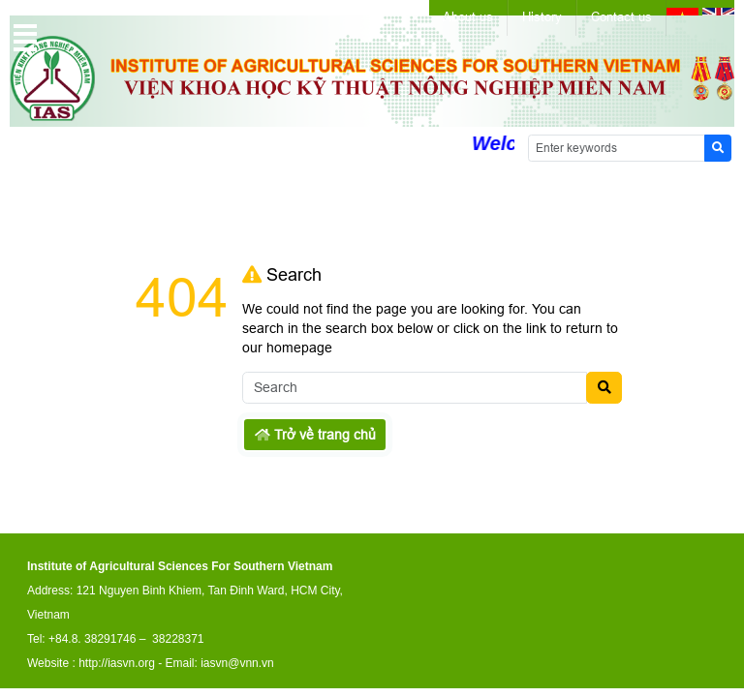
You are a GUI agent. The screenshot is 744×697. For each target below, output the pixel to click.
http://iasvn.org (116, 663)
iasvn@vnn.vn (237, 663)
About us (468, 17)
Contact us (621, 17)
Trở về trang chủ (315, 434)
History (542, 17)
